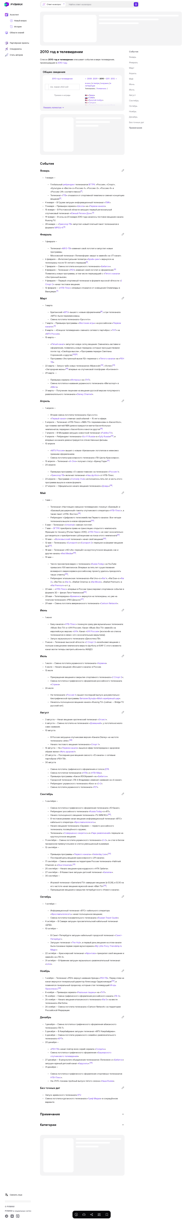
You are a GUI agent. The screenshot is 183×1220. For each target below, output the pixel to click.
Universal (69, 524)
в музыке (105, 83)
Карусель (83, 1063)
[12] (102, 365)
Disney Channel (84, 394)
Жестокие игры (87, 323)
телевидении (67, 78)
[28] (70, 740)
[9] (55, 326)
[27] (82, 599)
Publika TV (107, 432)
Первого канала (82, 854)
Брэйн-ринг (94, 259)
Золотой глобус (95, 100)
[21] (118, 535)
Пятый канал (58, 344)
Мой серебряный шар (108, 698)
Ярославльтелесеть (84, 822)
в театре (95, 83)
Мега (54, 387)
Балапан (108, 872)
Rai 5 (104, 999)
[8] (101, 311)
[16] (112, 436)
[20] (92, 520)
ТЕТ (95, 787)
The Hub (76, 942)
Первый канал (59, 418)
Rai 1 (104, 578)
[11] (76, 354)
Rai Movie (96, 581)
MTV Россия (52, 333)
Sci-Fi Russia (88, 436)
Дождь (105, 486)
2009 (95, 78)
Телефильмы (101, 88)
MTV (66, 312)
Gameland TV (77, 882)
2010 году (62, 62)
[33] (112, 981)
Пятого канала (112, 273)
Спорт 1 (95, 744)
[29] (109, 814)
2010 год (55, 78)
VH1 (75, 631)
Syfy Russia (104, 436)
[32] (104, 885)
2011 (108, 78)
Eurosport (72, 542)
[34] (59, 988)
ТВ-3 (116, 996)
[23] (50, 545)
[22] (104, 538)
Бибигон (105, 266)
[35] (91, 1062)
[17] (108, 460)
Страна (55, 684)
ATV (79, 1095)
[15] (101, 428)
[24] (74, 553)
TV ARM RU (101, 815)
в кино (88, 83)
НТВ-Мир (96, 772)
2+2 (99, 783)
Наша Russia (107, 1081)
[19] (79, 513)
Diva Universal (64, 865)
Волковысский (62, 539)
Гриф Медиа (94, 1098)
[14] (67, 368)
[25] (66, 574)
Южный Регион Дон (80, 213)
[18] (111, 485)
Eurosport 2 (86, 542)
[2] (60, 198)
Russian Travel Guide (108, 917)
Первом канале (97, 206)
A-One (72, 461)
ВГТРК (92, 184)
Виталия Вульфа (88, 698)
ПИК (107, 202)
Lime (48, 964)
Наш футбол (93, 475)
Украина (102, 663)
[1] (81, 191)
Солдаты (100, 1049)
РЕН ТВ (103, 978)
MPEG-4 (59, 227)
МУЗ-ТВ (67, 248)
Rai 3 (67, 581)
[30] (109, 853)
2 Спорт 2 (91, 642)
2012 (113, 78)
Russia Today (97, 563)
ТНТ (114, 330)
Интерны (75, 379)
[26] (85, 592)
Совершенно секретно (75, 833)
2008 (89, 78)
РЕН (72, 269)
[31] (74, 864)
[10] (73, 354)
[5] (87, 262)
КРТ (60, 1038)
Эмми (91, 95)
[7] (57, 291)
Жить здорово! (67, 751)
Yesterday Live (99, 854)
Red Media (67, 553)
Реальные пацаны (86, 992)
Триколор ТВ (65, 224)
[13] (113, 365)
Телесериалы (90, 88)
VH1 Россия (92, 631)
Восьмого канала (81, 666)
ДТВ (107, 769)
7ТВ (64, 195)
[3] (93, 212)
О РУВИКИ (9, 1206)
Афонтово (91, 953)
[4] (64, 227)
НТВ (85, 772)
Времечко (75, 596)
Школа (80, 206)
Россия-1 (113, 471)
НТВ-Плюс (65, 287)
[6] (115, 269)
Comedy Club (78, 478)
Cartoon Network (109, 603)
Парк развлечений (100, 833)
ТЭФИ (91, 97)
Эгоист (102, 719)
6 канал (117, 779)
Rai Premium (58, 585)
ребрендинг (69, 184)
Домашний (95, 723)
